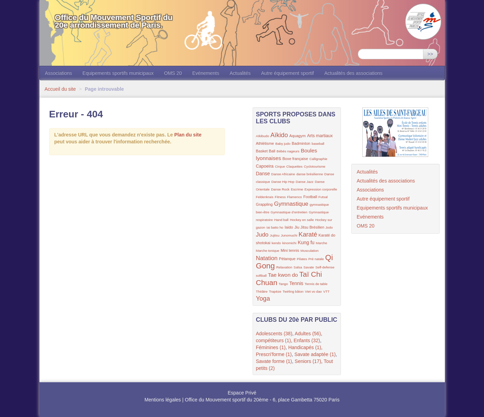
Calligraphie (318, 159)
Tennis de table (316, 284)
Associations (58, 73)
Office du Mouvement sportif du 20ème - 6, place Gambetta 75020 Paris (262, 399)
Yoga (263, 298)
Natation (267, 258)
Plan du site (188, 134)
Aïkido (279, 135)
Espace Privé (242, 393)
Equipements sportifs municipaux (117, 73)
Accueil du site (60, 89)
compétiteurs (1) (273, 340)
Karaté (308, 234)
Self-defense (324, 267)
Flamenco (294, 197)
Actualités (240, 73)
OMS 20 (173, 73)
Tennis (296, 283)
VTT (326, 291)
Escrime (297, 189)
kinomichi (289, 243)
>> (430, 54)
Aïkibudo (262, 136)
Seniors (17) (308, 361)
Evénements (205, 73)
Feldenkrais (265, 197)
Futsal (323, 197)
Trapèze (275, 291)
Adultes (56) (308, 333)
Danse (263, 173)
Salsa (297, 267)
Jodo (329, 227)
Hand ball (281, 220)
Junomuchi (289, 235)
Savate (308, 267)
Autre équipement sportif (287, 73)
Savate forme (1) (274, 361)
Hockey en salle (302, 220)
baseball (317, 143)
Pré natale (316, 259)
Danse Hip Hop (282, 182)
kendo (276, 243)
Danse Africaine (283, 174)
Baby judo (283, 143)
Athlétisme (265, 143)
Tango (283, 284)
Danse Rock (280, 189)
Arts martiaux (320, 135)
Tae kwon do (283, 275)
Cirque (280, 166)
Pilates (302, 259)
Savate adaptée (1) (315, 354)
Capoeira (265, 166)
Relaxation (284, 267)
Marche (321, 243)
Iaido (288, 227)
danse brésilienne (309, 174)
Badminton (301, 143)
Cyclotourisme (314, 166)
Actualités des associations (353, 73)
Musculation (309, 250)
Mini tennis (290, 250)
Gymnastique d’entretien (289, 212)
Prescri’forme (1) (274, 354)
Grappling (264, 204)
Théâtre (262, 291)
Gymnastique (291, 204)
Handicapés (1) (304, 347)
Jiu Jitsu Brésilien (310, 227)
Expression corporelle (321, 189)
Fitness (280, 197)
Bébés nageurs (287, 151)
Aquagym (297, 136)
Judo (262, 234)
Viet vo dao (313, 291)
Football (310, 197)
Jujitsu (275, 235)
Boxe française (295, 159)
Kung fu (306, 242)
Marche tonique (268, 250)
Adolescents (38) (274, 333)
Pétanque (287, 259)
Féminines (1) (271, 347)
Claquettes (294, 166)
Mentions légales (162, 399)
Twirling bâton (293, 291)
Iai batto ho (274, 227)
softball (261, 275)
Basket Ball (265, 151)
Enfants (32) (306, 340)
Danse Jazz (305, 182)
